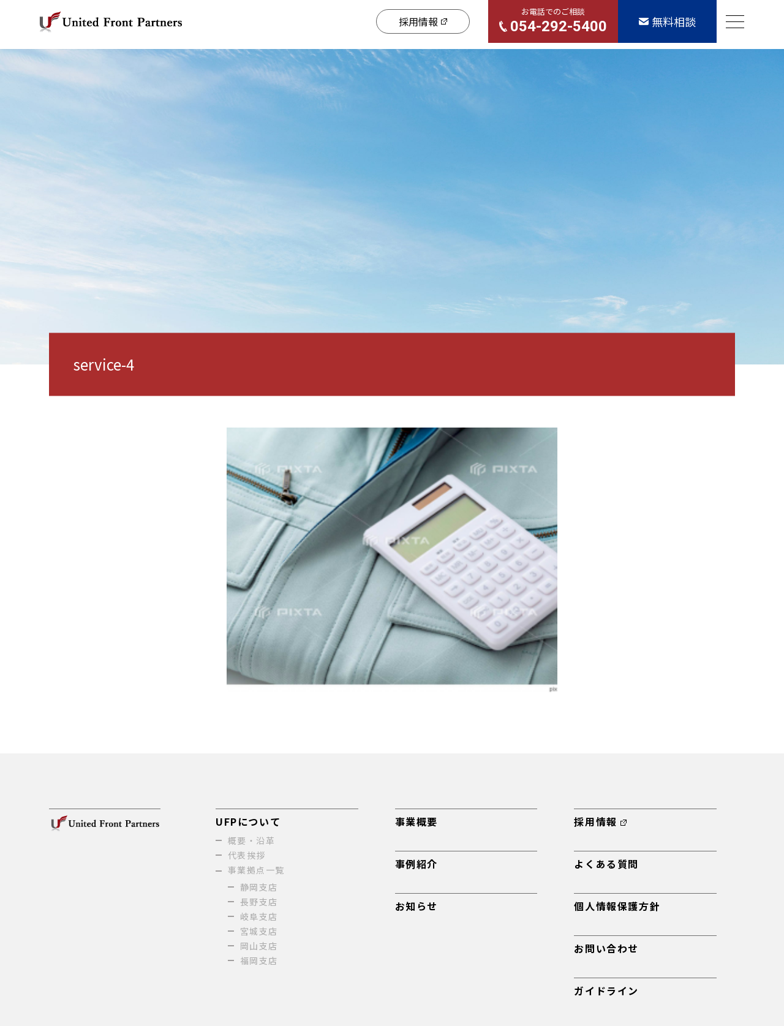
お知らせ (416, 906)
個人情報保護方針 (617, 906)
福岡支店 (259, 960)
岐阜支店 (259, 916)
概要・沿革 (251, 840)
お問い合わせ (606, 948)
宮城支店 (259, 931)
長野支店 (259, 902)
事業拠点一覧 (256, 870)
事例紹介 (416, 863)
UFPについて (248, 821)
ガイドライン (606, 990)
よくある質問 (606, 863)
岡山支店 (259, 946)
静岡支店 (259, 887)
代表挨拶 (247, 855)
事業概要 (416, 821)
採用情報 (600, 821)
